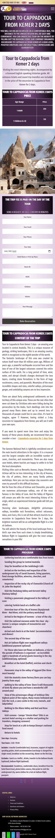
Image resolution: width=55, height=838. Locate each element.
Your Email (27, 227)
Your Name (27, 217)
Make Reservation (27, 321)
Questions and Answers (17, 807)
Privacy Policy (14, 810)
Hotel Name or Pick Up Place (27, 257)
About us (13, 797)
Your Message (27, 307)
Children (27, 287)
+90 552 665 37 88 (10, 2)
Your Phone (27, 237)
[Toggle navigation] (52, 8)
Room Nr (27, 267)
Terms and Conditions (16, 803)
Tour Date (27, 247)
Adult (27, 277)
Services (12, 800)
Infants (27, 296)
